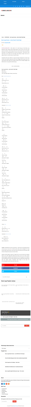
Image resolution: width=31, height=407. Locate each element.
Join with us (28, 4)
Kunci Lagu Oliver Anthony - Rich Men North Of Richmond (17, 317)
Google (9, 263)
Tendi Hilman (5, 310)
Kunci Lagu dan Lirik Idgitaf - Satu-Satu (10, 314)
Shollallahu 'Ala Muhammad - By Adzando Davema (14, 364)
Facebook (10, 266)
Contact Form (4, 386)
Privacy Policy (4, 389)
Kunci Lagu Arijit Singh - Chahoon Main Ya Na (22, 283)
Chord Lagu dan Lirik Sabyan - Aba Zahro (12, 360)
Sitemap (3, 390)
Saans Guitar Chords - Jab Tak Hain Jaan (8, 299)
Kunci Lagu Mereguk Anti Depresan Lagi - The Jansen (14, 369)
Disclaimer (4, 388)
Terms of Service (5, 392)
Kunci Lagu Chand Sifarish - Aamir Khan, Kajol (8, 292)
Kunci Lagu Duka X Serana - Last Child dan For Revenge (14, 351)
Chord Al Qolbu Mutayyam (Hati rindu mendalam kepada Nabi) (16, 356)
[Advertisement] (15, 24)
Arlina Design (14, 405)
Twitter (9, 269)
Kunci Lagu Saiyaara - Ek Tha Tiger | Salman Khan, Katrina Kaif (8, 283)
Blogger (18, 405)
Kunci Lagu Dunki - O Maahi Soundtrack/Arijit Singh (20, 301)
